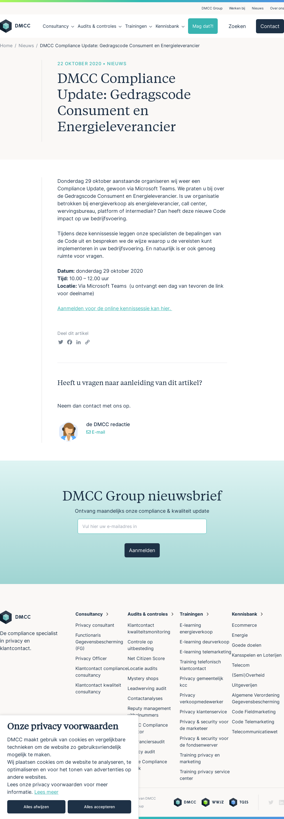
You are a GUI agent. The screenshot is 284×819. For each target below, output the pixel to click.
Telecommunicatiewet (255, 731)
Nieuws (257, 8)
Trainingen (136, 26)
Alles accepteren (99, 806)
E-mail (95, 432)
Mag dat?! (202, 26)
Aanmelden (142, 550)
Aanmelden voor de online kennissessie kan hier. (114, 308)
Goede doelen (246, 645)
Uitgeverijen (244, 685)
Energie (240, 635)
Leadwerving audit (147, 688)
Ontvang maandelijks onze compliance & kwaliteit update (142, 511)
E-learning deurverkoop (204, 641)
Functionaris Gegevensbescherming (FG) (99, 641)
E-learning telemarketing (205, 651)
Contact (270, 26)
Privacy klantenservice (203, 711)
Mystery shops (143, 678)
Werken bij (237, 8)
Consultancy (56, 26)
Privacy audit (141, 751)
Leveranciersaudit (146, 741)
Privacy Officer (91, 658)
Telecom (241, 665)
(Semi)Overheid (248, 675)
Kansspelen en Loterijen (257, 655)
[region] (69, 767)
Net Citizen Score (146, 658)
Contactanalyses (145, 698)
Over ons (277, 8)
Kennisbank (167, 26)
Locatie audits (142, 668)
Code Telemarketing (253, 721)
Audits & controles (97, 26)
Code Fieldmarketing (254, 711)
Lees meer (46, 792)
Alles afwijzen (36, 806)
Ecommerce (244, 625)
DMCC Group (212, 8)
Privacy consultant (94, 625)
